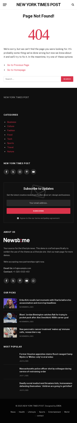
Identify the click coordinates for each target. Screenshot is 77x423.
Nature (10, 151)
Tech (9, 139)
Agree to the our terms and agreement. (38, 218)
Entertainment (54, 412)
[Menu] (5, 4)
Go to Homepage (16, 70)
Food (9, 134)
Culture (10, 126)
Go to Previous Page (18, 65)
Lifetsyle (32, 412)
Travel (10, 147)
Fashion (11, 130)
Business (11, 122)
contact (40, 416)
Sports (10, 143)
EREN (58, 406)
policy (46, 218)
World (66, 412)
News (13, 412)
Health (22, 412)
